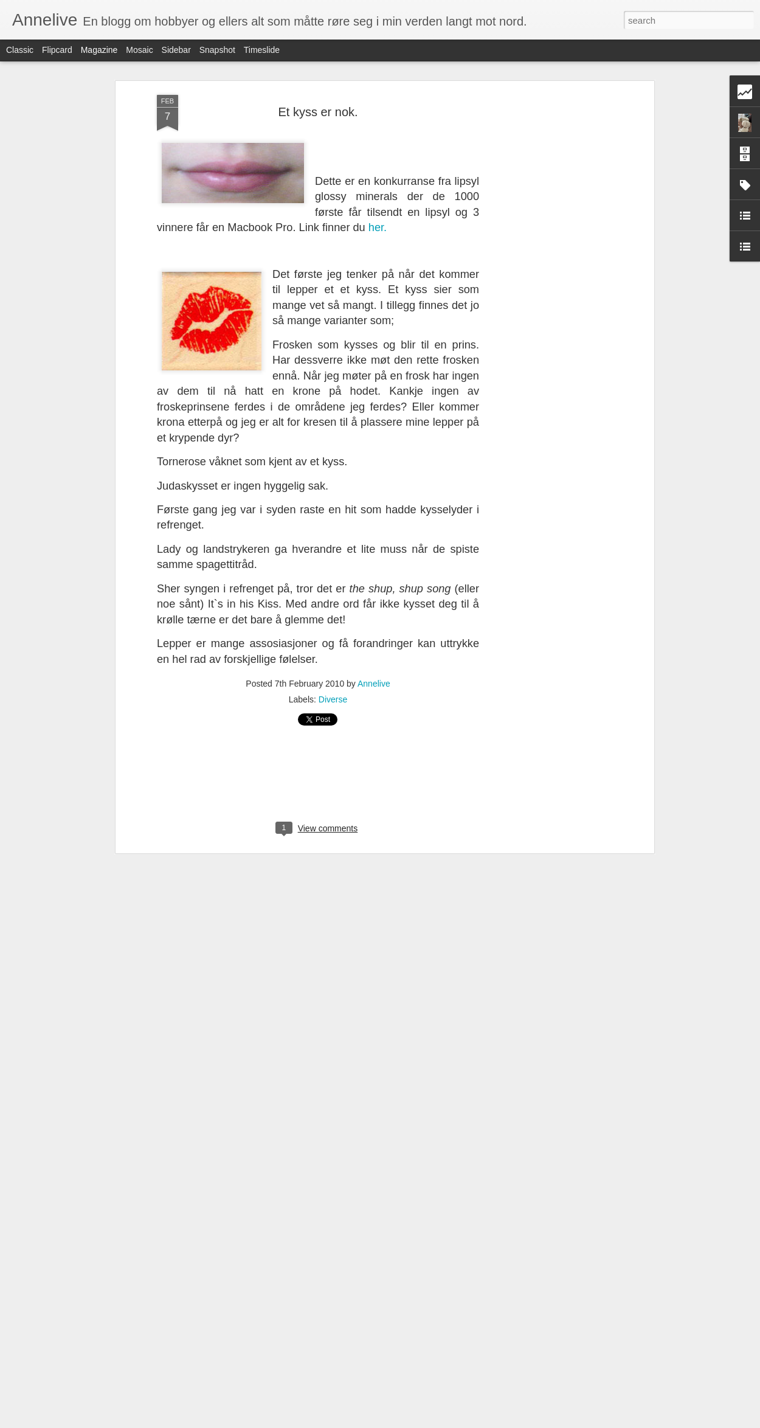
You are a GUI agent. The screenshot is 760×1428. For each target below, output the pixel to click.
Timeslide (262, 50)
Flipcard (57, 50)
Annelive (374, 680)
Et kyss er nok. (318, 107)
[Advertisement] (546, 282)
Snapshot (217, 50)
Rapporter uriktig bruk (456, 1421)
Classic (19, 50)
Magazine (99, 50)
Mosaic (139, 50)
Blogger (409, 1421)
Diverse (333, 696)
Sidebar (176, 50)
